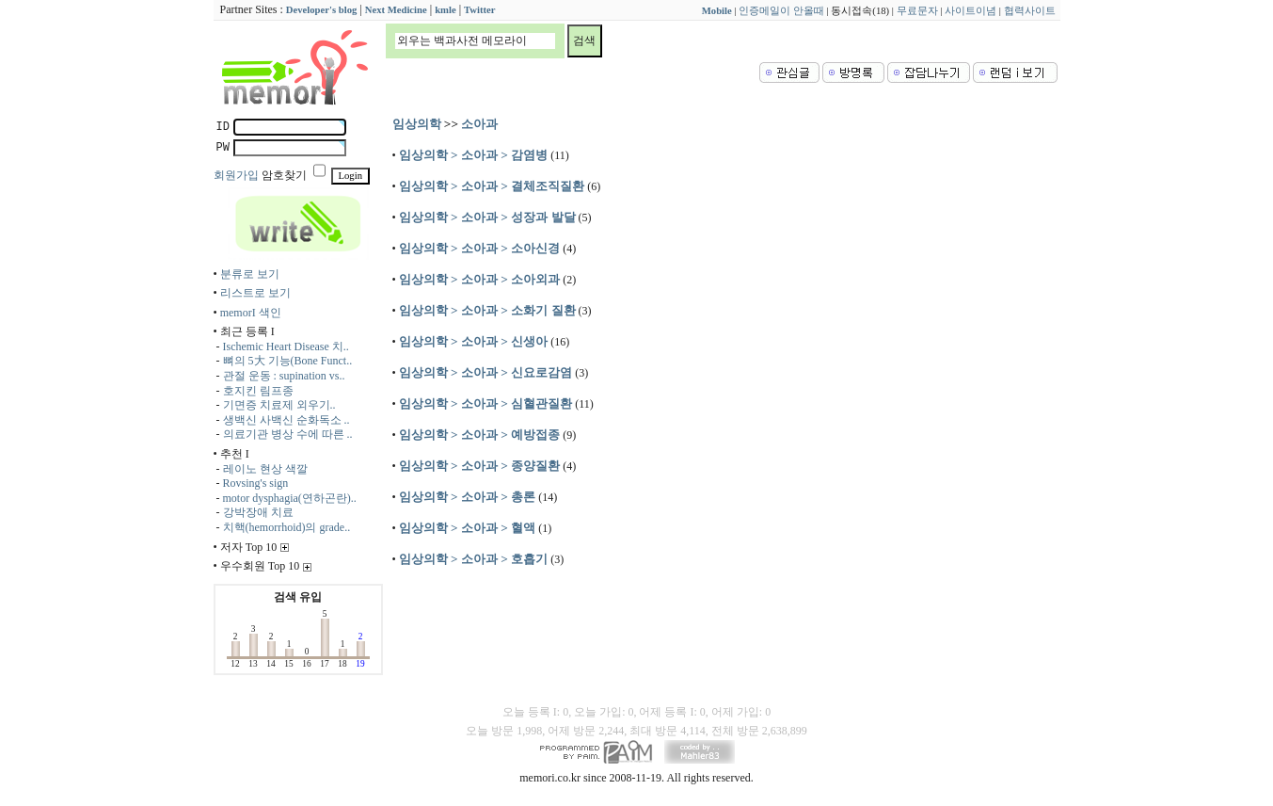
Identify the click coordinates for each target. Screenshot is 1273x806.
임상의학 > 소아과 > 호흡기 (474, 559)
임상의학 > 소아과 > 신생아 (474, 341)
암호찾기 (284, 175)
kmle (445, 10)
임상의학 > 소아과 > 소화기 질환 (487, 310)
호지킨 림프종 (258, 390)
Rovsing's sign (256, 483)
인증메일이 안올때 (781, 11)
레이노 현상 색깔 (265, 469)
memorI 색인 (250, 312)
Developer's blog (321, 10)
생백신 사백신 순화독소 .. (286, 420)
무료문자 (917, 11)
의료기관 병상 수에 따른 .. (288, 434)
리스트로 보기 (255, 292)
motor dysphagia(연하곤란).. (290, 498)
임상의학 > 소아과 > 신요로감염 (486, 372)
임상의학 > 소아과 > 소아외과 (480, 279)
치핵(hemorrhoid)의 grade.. (287, 527)
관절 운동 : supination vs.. (284, 375)
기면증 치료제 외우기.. (279, 404)
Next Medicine (396, 10)
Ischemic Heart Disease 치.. (286, 346)
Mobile (717, 11)
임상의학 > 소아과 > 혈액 (467, 528)
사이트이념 (970, 11)
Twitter (480, 10)
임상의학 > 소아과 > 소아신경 (480, 248)
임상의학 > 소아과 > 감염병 (474, 155)
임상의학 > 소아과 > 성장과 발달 (487, 217)
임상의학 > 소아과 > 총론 (467, 497)
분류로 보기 (249, 274)
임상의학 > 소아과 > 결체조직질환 (492, 186)
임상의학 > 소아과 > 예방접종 (480, 434)
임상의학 (416, 124)
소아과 (479, 124)
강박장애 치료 (258, 512)
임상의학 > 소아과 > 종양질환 (480, 466)
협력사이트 (1030, 11)
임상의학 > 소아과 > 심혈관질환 (486, 403)
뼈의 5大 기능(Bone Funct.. (288, 360)
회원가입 (236, 175)
